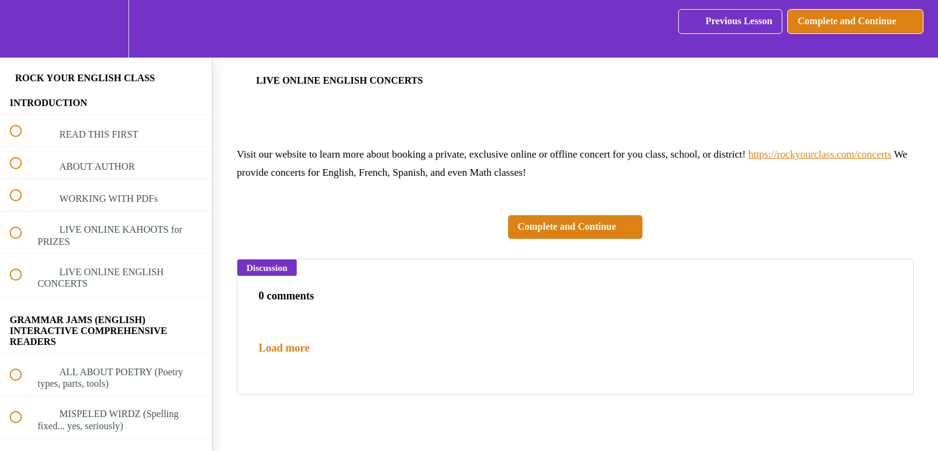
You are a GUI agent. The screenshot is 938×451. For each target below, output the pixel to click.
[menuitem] (106, 29)
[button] (22, 29)
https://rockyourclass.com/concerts (820, 154)
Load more (284, 348)
